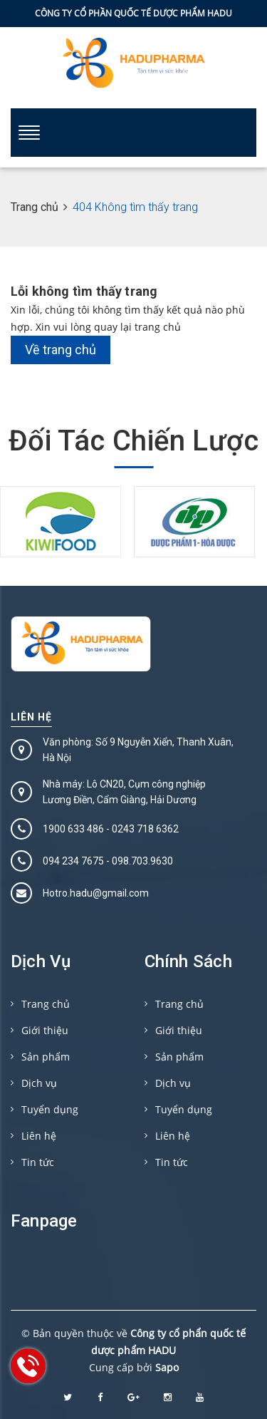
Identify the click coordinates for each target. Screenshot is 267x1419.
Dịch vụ (39, 1083)
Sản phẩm (45, 1056)
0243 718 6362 (145, 829)
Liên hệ (31, 717)
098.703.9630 (142, 861)
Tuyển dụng (49, 1109)
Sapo (167, 1367)
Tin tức (37, 1162)
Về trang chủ (60, 349)
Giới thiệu (44, 1030)
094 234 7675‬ (73, 861)
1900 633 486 (73, 829)
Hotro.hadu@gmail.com (96, 893)
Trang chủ (45, 1004)
